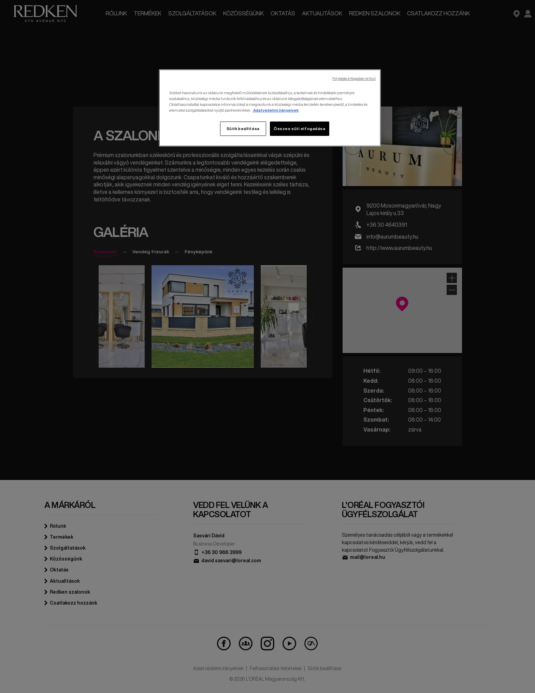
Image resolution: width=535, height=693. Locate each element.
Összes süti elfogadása (300, 128)
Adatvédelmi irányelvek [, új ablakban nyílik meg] (275, 110)
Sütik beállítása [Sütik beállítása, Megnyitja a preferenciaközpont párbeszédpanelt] (243, 128)
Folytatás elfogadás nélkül (354, 78)
